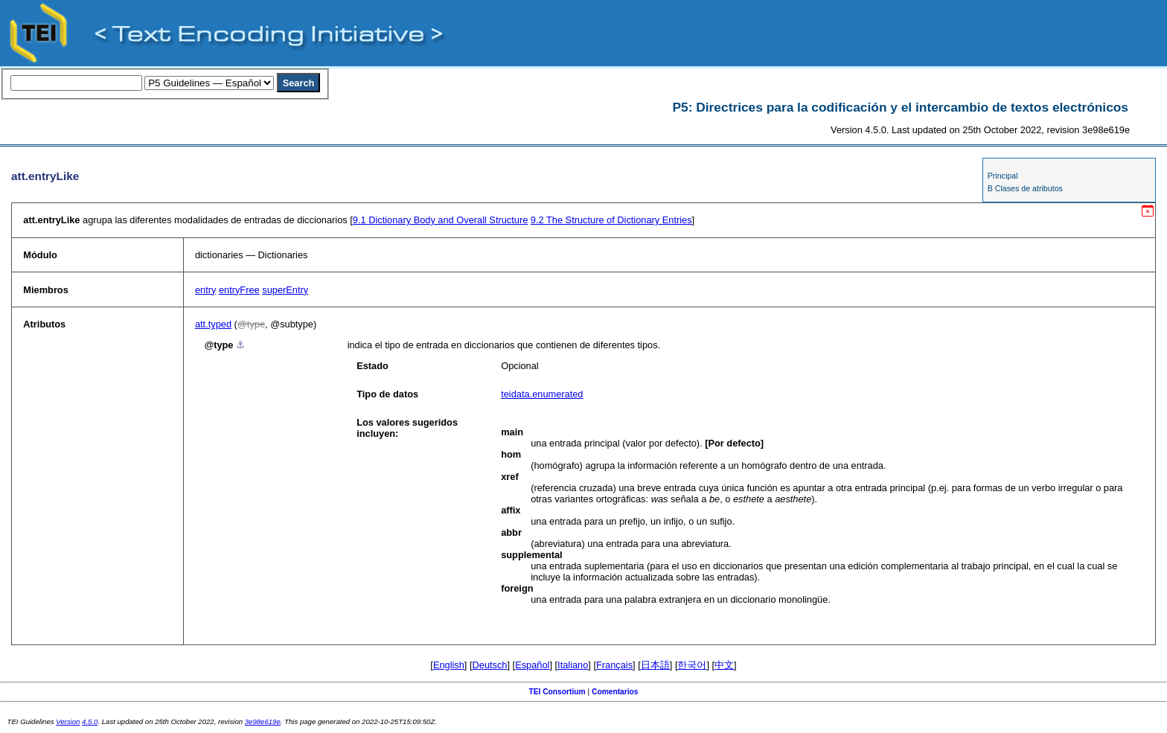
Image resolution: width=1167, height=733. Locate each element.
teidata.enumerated (542, 394)
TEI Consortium (556, 692)
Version (68, 721)
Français (614, 664)
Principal (1003, 175)
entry (205, 289)
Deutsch (490, 664)
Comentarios (615, 692)
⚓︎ (240, 345)
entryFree (239, 289)
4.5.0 (89, 721)
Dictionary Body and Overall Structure (440, 219)
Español (532, 664)
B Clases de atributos (1025, 188)
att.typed (213, 324)
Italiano (572, 664)
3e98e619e (263, 721)
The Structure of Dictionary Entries (611, 219)
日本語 (655, 664)
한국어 (691, 664)
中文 (724, 664)
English (448, 664)
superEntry (285, 289)
